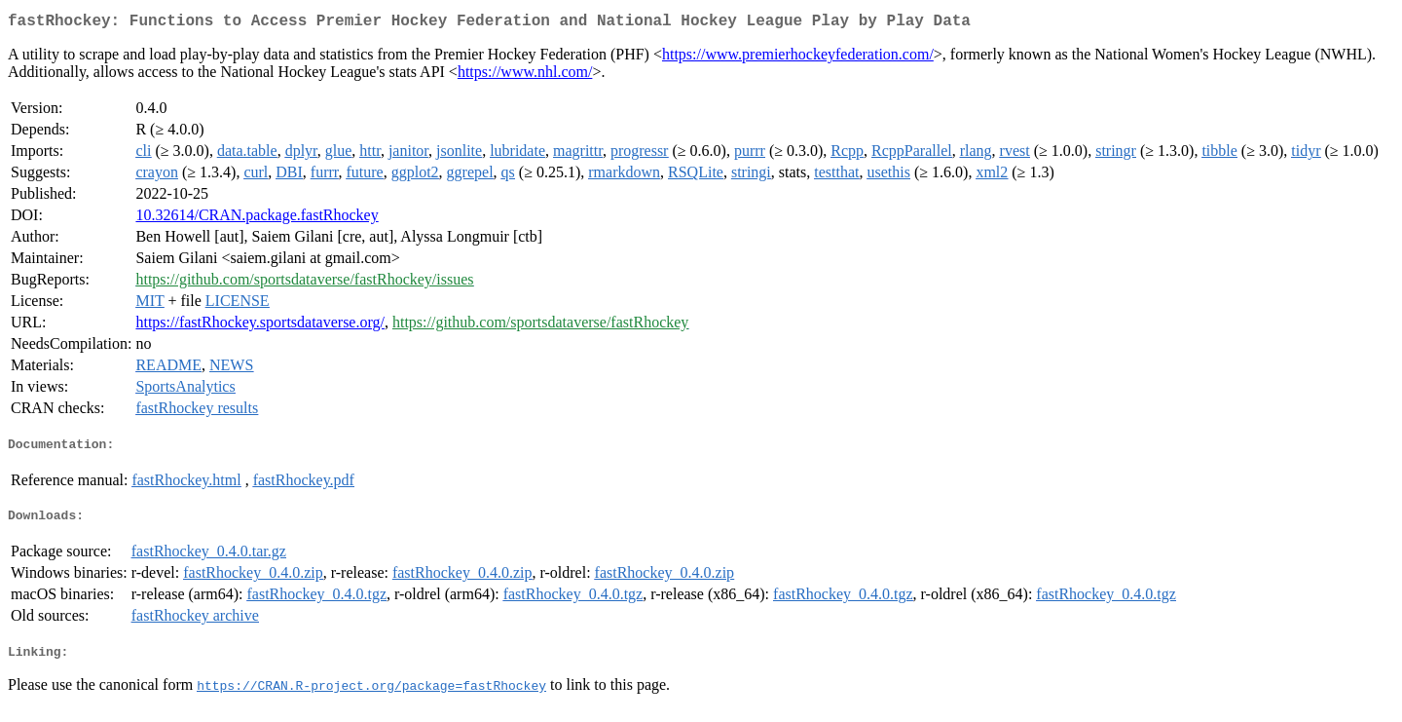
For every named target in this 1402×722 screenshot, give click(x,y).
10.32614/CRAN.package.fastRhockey (256, 218)
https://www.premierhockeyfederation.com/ (798, 58)
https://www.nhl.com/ (525, 75)
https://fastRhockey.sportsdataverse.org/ (260, 326)
